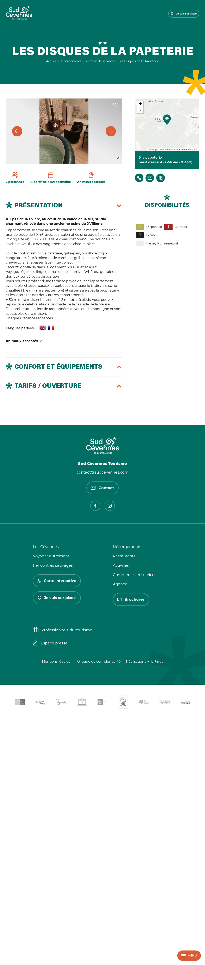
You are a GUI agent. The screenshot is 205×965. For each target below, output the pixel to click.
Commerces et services (134, 574)
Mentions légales (56, 662)
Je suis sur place (184, 13)
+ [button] (140, 104)
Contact (102, 488)
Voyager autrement (51, 556)
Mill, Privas (155, 662)
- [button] (140, 110)
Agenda (120, 584)
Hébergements (127, 546)
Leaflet (151, 149)
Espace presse (50, 643)
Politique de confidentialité (98, 662)
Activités (121, 565)
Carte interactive (56, 581)
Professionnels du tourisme (62, 630)
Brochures (131, 599)
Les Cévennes (46, 546)
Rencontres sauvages (53, 565)
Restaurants (124, 556)
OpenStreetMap (167, 149)
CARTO (194, 149)
